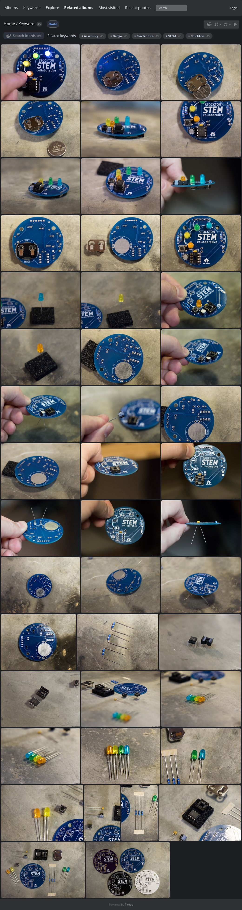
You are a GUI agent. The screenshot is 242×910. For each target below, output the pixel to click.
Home (9, 23)
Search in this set (27, 35)
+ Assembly (92, 36)
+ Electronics (146, 36)
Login (234, 8)
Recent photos (138, 7)
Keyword (26, 23)
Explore (52, 7)
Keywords (31, 7)
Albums (11, 7)
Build (53, 24)
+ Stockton (199, 36)
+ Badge (118, 36)
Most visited (109, 7)
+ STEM (173, 36)
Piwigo (129, 905)
